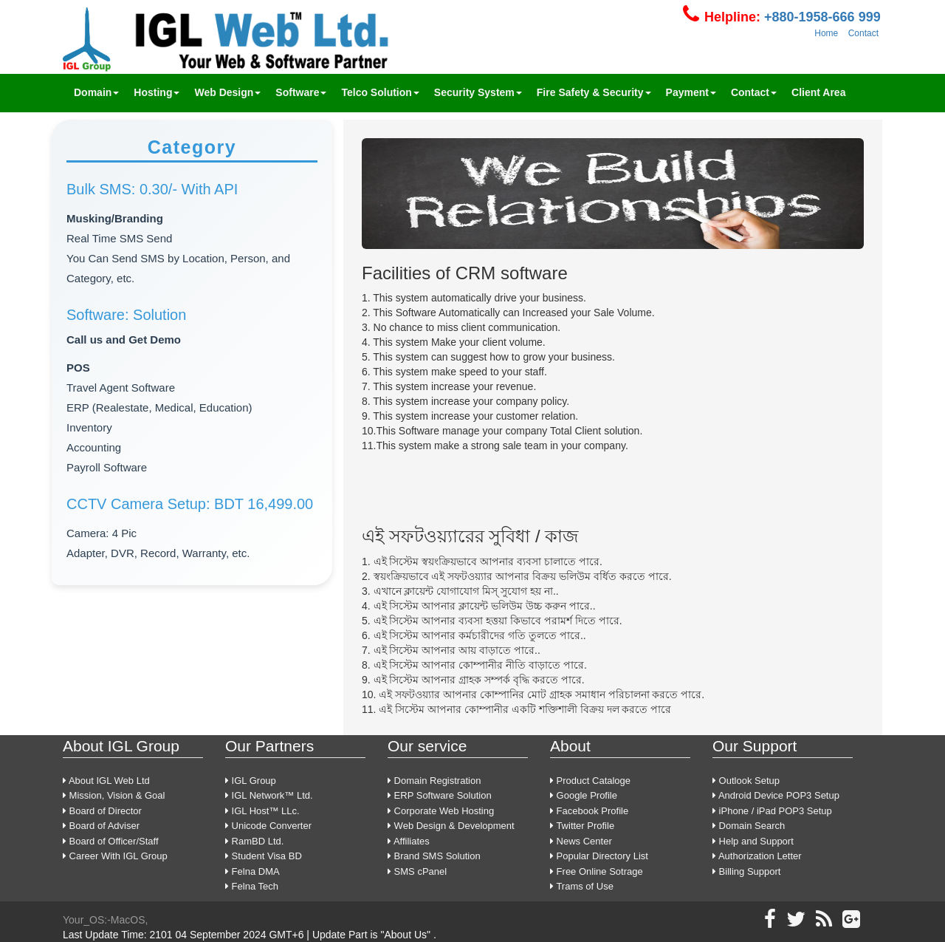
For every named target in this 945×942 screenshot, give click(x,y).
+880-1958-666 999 (820, 17)
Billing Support (746, 871)
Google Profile (583, 795)
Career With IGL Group (115, 855)
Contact (863, 33)
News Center (581, 841)
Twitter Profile (582, 825)
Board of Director (102, 810)
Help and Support (753, 841)
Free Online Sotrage (596, 871)
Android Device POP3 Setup (775, 795)
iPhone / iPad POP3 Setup (772, 810)
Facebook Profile (589, 810)
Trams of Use (582, 886)
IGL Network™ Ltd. (269, 795)
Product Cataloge (590, 780)
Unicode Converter (268, 825)
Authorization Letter (757, 855)
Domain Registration (434, 780)
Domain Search (748, 825)
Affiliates (409, 841)
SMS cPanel (417, 871)
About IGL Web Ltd (106, 780)
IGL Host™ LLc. (262, 810)
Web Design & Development (451, 825)
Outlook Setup (746, 780)
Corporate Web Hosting (441, 810)
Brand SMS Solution (434, 855)
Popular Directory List (599, 855)
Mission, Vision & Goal (114, 795)
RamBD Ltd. (254, 841)
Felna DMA (252, 871)
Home (826, 33)
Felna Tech (251, 886)
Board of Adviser (101, 825)
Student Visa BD (263, 855)
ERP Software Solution (440, 795)
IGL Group (250, 780)
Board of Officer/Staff (111, 841)
